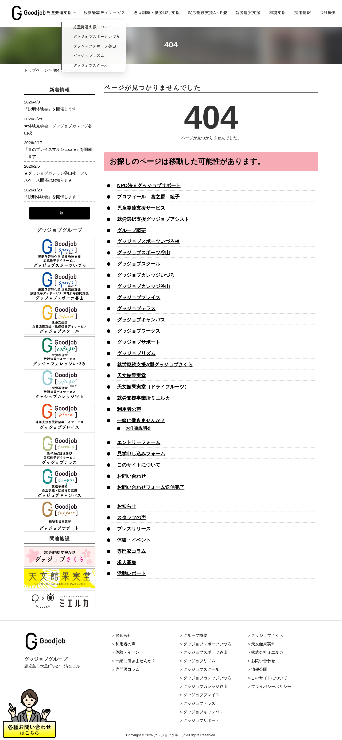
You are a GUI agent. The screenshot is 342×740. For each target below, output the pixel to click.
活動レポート (131, 573)
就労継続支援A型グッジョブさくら (155, 364)
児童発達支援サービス (141, 208)
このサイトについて (138, 465)
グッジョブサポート (138, 342)
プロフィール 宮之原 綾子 (148, 196)
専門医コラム (127, 669)
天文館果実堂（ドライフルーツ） (153, 387)
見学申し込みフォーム (141, 453)
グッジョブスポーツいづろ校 (148, 241)
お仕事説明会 (138, 428)
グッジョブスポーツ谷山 (143, 252)
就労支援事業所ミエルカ (143, 398)
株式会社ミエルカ (267, 652)
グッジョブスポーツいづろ (207, 644)
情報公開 (259, 669)
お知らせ (126, 506)
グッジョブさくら (267, 635)
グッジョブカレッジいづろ (146, 275)
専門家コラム (131, 551)
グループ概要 (131, 230)
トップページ (36, 70)
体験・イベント (134, 540)
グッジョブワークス (138, 331)
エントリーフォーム (138, 442)
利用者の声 (129, 409)
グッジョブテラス (136, 308)
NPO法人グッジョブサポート (149, 185)
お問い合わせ (131, 476)
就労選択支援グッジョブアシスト (153, 219)
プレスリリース (134, 528)
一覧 (60, 213)
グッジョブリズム (136, 353)
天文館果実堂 (131, 375)
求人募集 (126, 562)
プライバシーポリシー (271, 686)
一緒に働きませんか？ (141, 420)
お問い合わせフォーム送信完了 (150, 487)
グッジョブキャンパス (141, 319)
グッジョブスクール (138, 264)
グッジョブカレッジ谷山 (143, 286)
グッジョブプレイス (138, 297)
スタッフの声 (131, 517)
